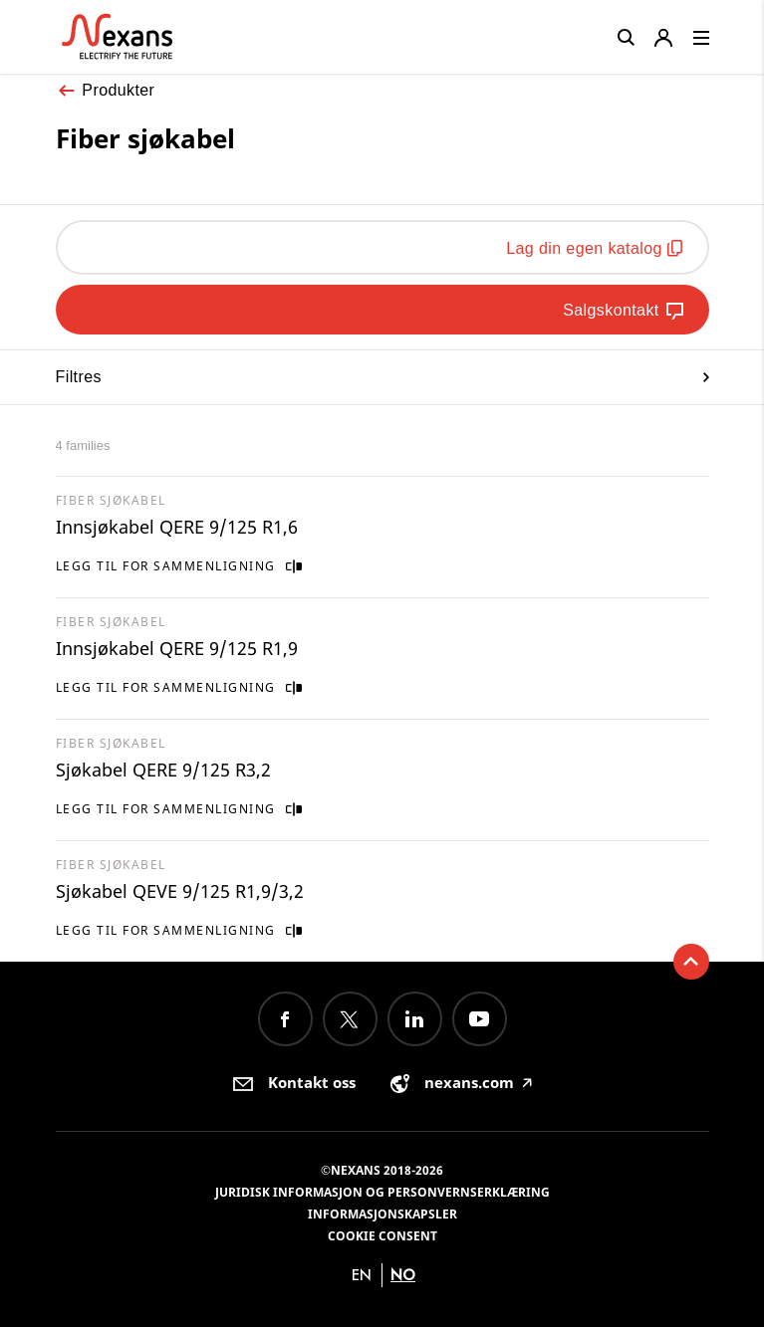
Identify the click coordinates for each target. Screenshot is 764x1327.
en (362, 1274)
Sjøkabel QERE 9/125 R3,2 (163, 769)
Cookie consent (382, 1235)
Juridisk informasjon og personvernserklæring (382, 1192)
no (402, 1274)
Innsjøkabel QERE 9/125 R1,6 (177, 527)
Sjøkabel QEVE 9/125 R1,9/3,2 (180, 891)
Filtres (382, 376)
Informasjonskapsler (382, 1214)
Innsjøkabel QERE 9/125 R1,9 (177, 648)
